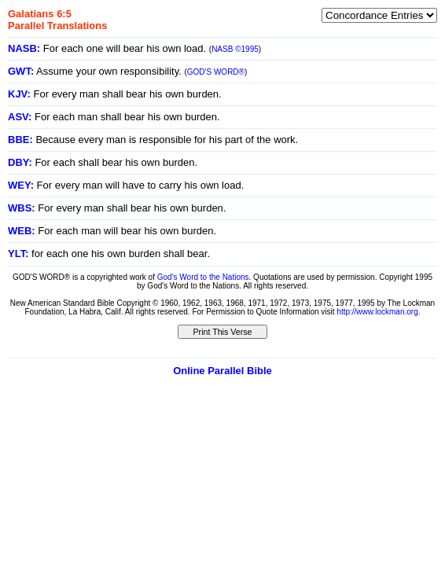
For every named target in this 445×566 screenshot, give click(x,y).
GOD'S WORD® (216, 72)
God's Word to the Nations (203, 277)
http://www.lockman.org (377, 311)
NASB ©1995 (235, 49)
